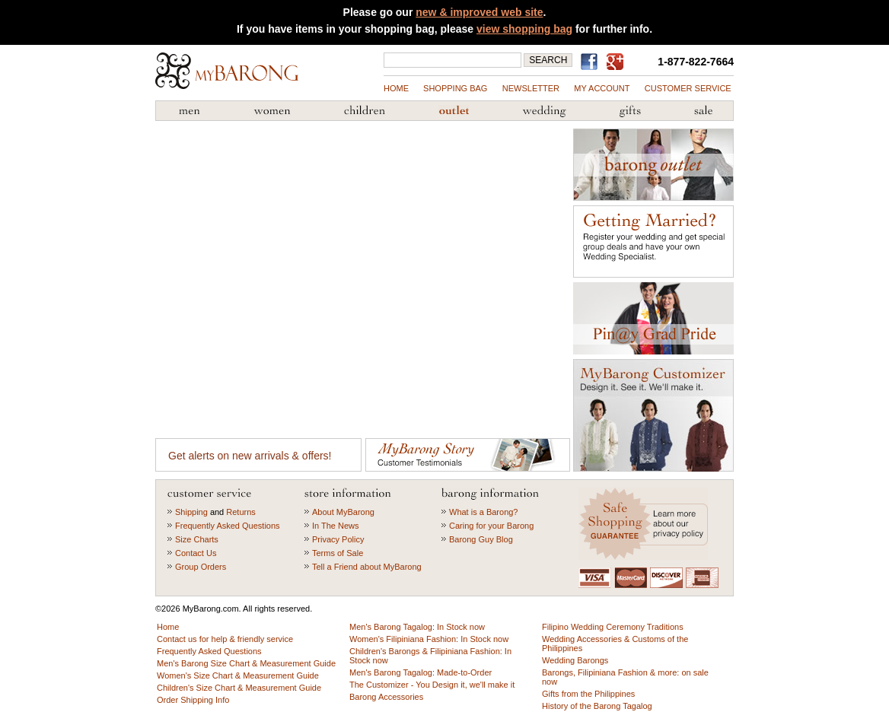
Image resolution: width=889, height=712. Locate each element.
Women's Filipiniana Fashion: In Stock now (428, 639)
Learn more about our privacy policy (645, 524)
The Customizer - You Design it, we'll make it (432, 684)
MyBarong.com (226, 70)
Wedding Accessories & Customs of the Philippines (544, 111)
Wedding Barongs (575, 660)
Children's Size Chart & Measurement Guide (239, 687)
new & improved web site (479, 12)
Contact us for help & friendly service (225, 639)
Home (396, 88)
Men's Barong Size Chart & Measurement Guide (246, 663)
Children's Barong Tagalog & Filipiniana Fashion (364, 111)
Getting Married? (653, 241)
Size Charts (196, 539)
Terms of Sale (337, 553)
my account (601, 88)
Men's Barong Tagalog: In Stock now (417, 626)
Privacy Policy (338, 539)
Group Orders (200, 566)
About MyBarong (343, 512)
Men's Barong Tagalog (189, 111)
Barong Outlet (453, 111)
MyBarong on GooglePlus (618, 62)
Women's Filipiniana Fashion (272, 111)
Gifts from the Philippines (630, 111)
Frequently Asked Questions (227, 525)
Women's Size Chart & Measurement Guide (238, 675)
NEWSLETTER (530, 88)
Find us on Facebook (591, 61)
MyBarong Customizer (653, 415)
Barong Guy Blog (481, 539)
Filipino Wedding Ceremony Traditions (612, 626)
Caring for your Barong (491, 525)
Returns (241, 512)
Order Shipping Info (193, 699)
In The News (335, 525)
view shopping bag (524, 29)
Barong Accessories (386, 696)
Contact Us (195, 553)
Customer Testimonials (467, 455)
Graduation (653, 318)
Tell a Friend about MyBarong (367, 566)
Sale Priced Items (703, 111)
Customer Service (688, 88)
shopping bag (455, 88)
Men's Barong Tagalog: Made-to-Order (420, 672)
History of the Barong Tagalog (597, 705)
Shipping (191, 512)
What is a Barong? (483, 512)
